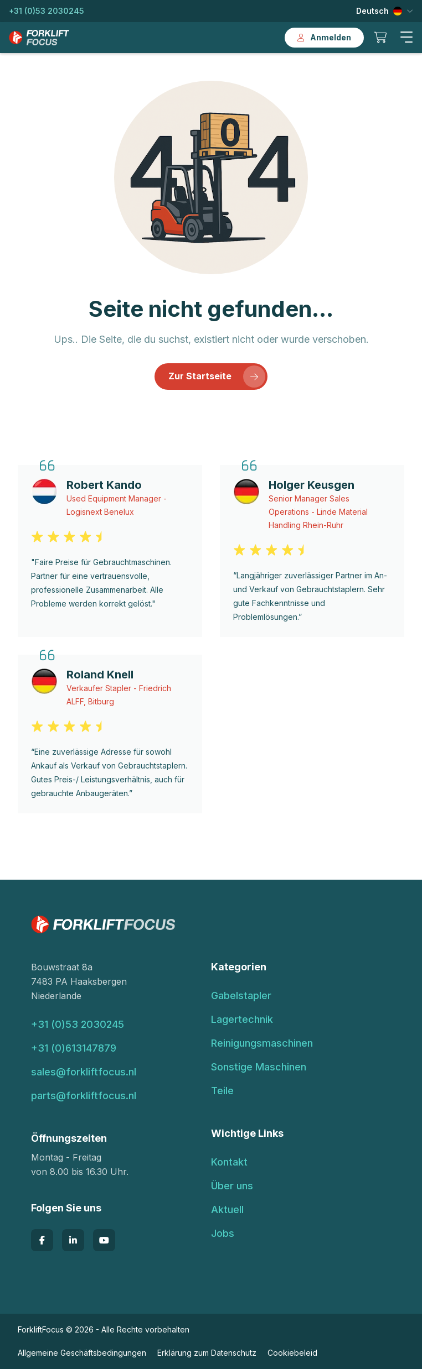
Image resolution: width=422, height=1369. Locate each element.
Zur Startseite (217, 376)
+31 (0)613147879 (73, 1048)
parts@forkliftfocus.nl (83, 1095)
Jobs (222, 1233)
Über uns (232, 1186)
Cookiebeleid (292, 1352)
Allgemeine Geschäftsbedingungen (82, 1352)
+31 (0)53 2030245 (46, 10)
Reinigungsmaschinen (262, 1043)
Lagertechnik (242, 1019)
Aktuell (227, 1209)
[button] (406, 37)
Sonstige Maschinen (258, 1067)
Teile (222, 1090)
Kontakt (229, 1162)
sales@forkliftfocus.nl (83, 1072)
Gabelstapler (241, 995)
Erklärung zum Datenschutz (206, 1352)
